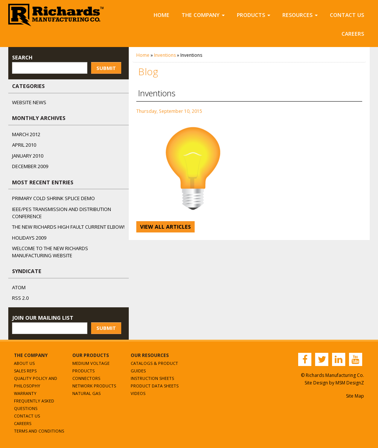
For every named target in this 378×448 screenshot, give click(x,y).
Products (253, 14)
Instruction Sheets (152, 378)
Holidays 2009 (29, 237)
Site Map (355, 396)
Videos (138, 393)
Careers (352, 33)
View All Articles (165, 226)
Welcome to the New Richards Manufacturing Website (50, 252)
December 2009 (30, 166)
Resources (300, 14)
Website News (29, 102)
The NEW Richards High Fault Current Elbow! (68, 226)
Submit (106, 68)
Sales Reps (25, 371)
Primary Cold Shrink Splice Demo (53, 198)
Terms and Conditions (39, 431)
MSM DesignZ (349, 383)
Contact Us (347, 14)
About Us (24, 363)
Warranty (25, 393)
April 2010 (24, 144)
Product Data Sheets (154, 386)
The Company (203, 14)
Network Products (94, 386)
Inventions (165, 55)
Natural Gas (86, 393)
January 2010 (27, 155)
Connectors (86, 378)
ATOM (19, 287)
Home (161, 14)
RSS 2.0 (20, 298)
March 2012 (26, 134)
